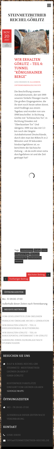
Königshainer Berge (22, 254)
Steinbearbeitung (35, 258)
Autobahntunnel (27, 250)
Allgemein (35, 82)
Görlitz (44, 250)
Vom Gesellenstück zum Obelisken (22, 316)
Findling (37, 250)
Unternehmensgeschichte (27, 85)
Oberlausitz (35, 254)
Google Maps (15, 391)
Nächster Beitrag (36, 274)
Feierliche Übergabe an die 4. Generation (25, 321)
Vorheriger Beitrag (18, 279)
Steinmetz (18, 261)
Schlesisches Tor (21, 258)
